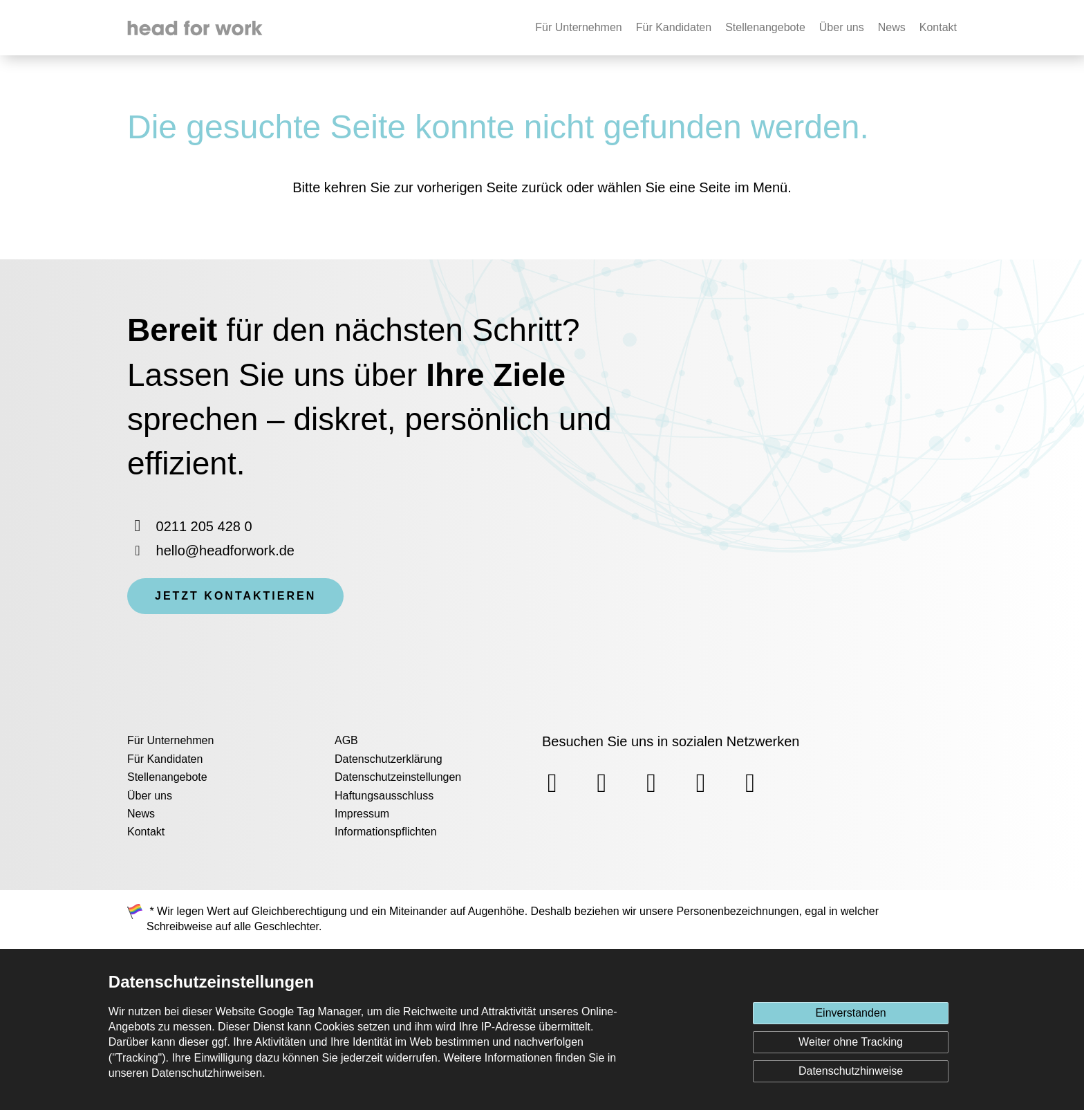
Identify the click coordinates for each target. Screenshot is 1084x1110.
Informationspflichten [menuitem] (386, 832)
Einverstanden (850, 1013)
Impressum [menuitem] (362, 814)
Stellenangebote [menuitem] (167, 777)
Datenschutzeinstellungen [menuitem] (398, 777)
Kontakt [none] (938, 27)
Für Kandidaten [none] (673, 27)
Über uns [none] (841, 27)
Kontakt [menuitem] (146, 832)
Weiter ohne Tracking (850, 1042)
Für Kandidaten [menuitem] (165, 759)
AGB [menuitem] (346, 740)
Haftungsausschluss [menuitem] (384, 796)
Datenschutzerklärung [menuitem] (388, 759)
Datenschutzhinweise (850, 1071)
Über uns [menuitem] (149, 796)
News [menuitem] (141, 814)
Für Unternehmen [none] (578, 27)
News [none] (892, 27)
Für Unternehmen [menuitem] (170, 740)
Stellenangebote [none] (765, 27)
